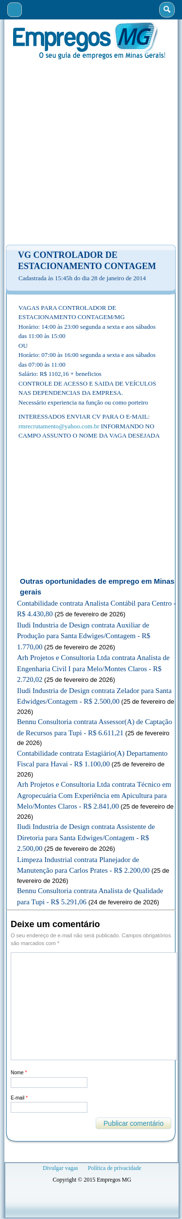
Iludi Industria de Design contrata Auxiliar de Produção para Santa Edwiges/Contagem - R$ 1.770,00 (83, 636)
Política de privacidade (114, 1168)
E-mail (19, 1097)
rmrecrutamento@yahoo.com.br (58, 426)
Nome (19, 1072)
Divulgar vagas (60, 1168)
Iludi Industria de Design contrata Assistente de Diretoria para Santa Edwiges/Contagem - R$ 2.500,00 (86, 837)
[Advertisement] (91, 152)
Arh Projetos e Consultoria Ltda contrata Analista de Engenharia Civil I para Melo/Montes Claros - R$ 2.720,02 (93, 668)
